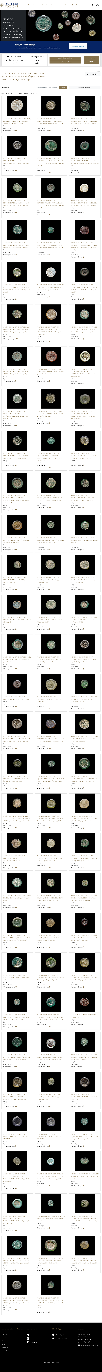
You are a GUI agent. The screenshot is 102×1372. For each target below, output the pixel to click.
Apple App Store (59, 1335)
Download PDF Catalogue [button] (65, 58)
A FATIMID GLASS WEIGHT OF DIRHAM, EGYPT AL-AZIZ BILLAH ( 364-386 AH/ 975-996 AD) (49, 659)
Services (59, 4)
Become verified (78, 46)
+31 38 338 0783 (85, 1342)
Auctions (35, 4)
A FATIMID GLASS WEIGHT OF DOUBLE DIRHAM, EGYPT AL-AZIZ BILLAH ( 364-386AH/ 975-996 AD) (15, 1096)
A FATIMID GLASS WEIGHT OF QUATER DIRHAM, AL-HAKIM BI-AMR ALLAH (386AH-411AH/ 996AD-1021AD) (50, 778)
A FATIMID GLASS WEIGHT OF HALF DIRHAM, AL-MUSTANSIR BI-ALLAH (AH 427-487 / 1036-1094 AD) (84, 937)
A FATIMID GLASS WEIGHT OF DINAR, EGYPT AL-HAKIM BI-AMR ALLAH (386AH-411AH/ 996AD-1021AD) (17, 121)
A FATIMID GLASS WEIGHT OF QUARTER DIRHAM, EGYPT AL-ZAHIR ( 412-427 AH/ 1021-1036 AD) (50, 540)
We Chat (31, 1335)
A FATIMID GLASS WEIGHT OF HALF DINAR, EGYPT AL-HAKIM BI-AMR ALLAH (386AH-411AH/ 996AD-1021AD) (50, 245)
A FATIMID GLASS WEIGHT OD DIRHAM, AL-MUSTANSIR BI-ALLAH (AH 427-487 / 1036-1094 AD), (16, 858)
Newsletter (4, 1347)
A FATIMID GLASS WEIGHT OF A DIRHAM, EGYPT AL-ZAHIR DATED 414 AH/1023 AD (84, 540)
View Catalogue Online (65, 62)
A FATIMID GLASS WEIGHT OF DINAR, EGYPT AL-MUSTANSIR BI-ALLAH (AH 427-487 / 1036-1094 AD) (50, 371)
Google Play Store (59, 1338)
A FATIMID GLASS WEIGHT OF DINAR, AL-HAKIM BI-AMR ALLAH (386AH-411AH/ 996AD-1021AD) (84, 739)
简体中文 (74, 4)
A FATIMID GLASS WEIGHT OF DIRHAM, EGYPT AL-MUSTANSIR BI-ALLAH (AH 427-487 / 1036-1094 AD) (16, 371)
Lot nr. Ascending (92, 74)
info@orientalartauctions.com (90, 1345)
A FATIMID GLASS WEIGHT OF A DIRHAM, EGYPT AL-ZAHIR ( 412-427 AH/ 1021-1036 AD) (83, 579)
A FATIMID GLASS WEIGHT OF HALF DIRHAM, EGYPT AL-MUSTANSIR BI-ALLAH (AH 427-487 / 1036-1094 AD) (16, 329)
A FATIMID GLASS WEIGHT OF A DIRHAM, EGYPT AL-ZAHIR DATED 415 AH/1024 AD (17, 619)
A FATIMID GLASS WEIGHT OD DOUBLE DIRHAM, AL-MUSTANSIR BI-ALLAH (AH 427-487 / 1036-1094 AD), (50, 818)
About (53, 4)
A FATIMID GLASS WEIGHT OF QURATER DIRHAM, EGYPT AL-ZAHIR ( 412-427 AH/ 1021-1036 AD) (84, 1136)
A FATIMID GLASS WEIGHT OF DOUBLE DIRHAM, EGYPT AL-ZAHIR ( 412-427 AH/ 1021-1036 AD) (16, 540)
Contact (67, 4)
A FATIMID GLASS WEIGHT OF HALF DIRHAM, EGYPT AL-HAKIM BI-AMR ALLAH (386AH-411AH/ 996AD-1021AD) (16, 1260)
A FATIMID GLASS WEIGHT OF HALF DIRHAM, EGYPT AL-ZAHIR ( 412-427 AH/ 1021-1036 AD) (16, 579)
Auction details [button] (91, 60)
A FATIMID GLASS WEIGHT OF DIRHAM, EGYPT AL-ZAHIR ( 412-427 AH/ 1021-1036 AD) (49, 579)
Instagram (32, 1342)
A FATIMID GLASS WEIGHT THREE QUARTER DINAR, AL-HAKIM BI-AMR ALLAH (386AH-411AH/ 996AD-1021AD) (16, 818)
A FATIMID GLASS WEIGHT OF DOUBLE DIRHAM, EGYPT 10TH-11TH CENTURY (50, 699)
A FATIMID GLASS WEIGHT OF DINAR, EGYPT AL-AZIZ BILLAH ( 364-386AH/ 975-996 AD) (17, 659)
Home (29, 4)
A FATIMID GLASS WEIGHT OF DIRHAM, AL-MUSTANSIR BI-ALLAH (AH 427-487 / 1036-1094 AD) (84, 858)
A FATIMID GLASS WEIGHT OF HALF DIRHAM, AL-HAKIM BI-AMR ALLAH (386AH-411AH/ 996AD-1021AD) (50, 898)
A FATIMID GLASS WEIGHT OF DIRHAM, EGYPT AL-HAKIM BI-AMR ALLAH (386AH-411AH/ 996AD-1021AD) (50, 121)
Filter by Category (84, 88)
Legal (3, 1344)
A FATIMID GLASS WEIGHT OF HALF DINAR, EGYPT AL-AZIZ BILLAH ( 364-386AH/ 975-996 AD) (84, 699)
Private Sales (45, 4)
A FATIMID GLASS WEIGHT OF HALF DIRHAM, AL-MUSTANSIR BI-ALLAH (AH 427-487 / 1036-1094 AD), (84, 1057)
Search (63, 88)
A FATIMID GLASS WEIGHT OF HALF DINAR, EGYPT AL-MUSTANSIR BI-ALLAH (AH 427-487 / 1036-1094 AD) (84, 329)
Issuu (30, 1338)
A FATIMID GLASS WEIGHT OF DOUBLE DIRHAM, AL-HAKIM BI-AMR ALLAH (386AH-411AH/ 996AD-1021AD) (16, 739)
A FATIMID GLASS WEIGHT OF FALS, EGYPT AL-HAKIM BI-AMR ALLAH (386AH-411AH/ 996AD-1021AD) (50, 1260)
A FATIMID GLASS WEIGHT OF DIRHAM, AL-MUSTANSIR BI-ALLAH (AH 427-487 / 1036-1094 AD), (16, 778)
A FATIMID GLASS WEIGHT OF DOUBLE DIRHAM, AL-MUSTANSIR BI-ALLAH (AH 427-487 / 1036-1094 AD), (84, 778)
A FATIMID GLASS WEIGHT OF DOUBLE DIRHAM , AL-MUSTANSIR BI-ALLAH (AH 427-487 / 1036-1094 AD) (17, 937)
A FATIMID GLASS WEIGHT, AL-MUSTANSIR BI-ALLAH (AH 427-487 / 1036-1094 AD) (16, 977)
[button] (96, 4)
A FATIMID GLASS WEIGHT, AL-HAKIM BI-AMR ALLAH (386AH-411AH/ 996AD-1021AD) (17, 898)
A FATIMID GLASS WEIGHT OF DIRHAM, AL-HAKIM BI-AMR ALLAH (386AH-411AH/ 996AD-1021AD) (84, 818)
